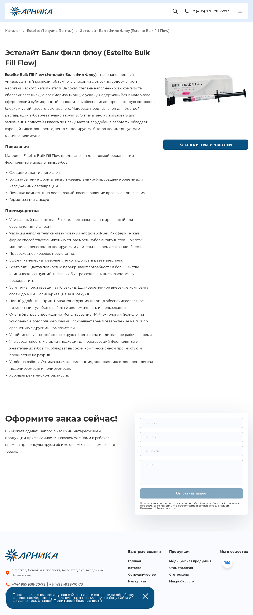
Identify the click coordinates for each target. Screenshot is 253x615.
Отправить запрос (191, 493)
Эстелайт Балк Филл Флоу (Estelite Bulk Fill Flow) (124, 31)
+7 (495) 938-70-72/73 (206, 11)
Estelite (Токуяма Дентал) (53, 31)
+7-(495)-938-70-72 (28, 584)
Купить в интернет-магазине (205, 144)
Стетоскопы (179, 575)
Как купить (137, 581)
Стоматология (181, 568)
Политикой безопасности (158, 508)
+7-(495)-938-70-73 (66, 584)
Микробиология (182, 581)
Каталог (16, 31)
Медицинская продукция (190, 561)
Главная (134, 561)
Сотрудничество (142, 575)
